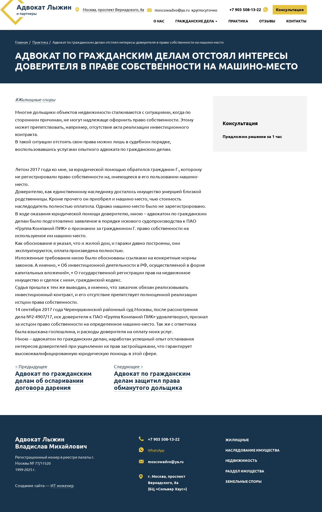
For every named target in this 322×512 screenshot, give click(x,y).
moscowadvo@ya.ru (172, 10)
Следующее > (128, 366)
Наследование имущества (252, 450)
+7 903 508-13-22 (245, 9)
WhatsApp (156, 450)
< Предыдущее (31, 366)
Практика (238, 21)
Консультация (290, 9)
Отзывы (267, 21)
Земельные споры (243, 481)
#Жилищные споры (35, 99)
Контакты (296, 21)
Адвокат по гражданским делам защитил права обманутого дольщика (152, 380)
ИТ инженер (62, 485)
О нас (158, 21)
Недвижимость (241, 460)
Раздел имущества (244, 471)
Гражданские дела (196, 21)
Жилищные (237, 439)
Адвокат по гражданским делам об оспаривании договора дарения (53, 380)
